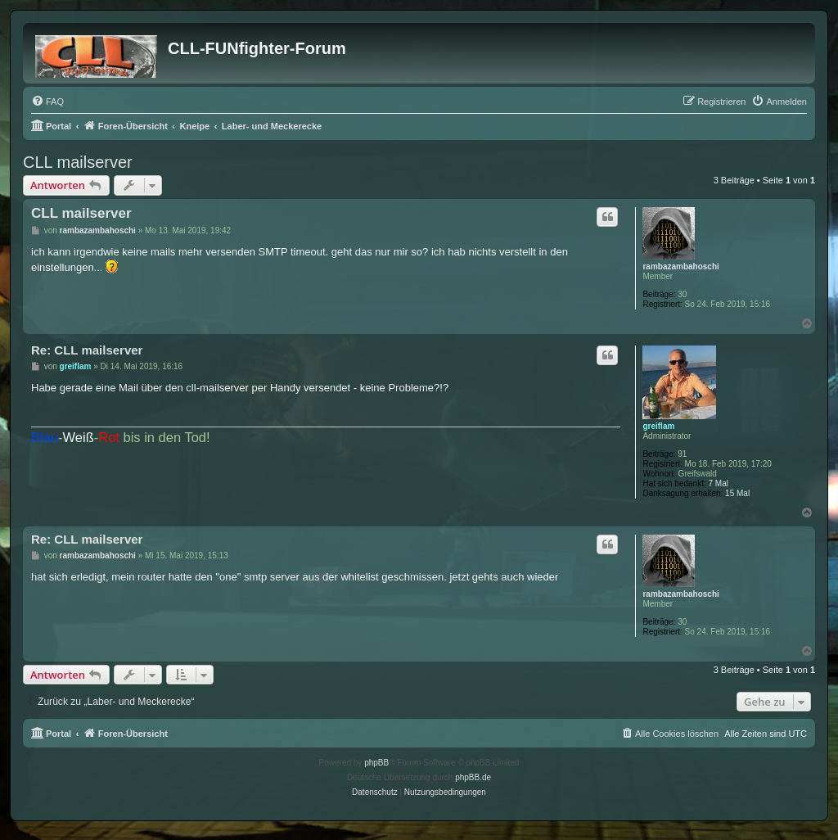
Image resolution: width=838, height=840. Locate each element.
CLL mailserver (78, 162)
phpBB (376, 762)
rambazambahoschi (680, 266)
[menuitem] (47, 101)
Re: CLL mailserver (86, 350)
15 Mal (737, 493)
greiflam (658, 426)
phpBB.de (473, 777)
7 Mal (718, 483)
